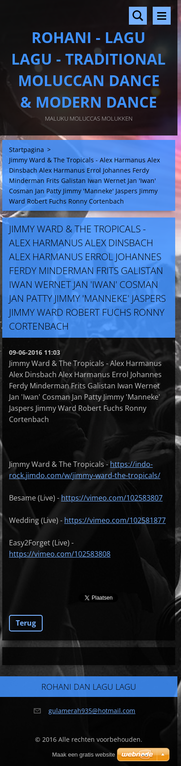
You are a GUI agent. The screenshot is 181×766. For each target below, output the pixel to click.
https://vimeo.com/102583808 (59, 554)
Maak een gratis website (83, 754)
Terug (26, 623)
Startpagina (26, 149)
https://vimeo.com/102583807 (112, 498)
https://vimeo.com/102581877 (115, 520)
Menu (162, 16)
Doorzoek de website (138, 16)
